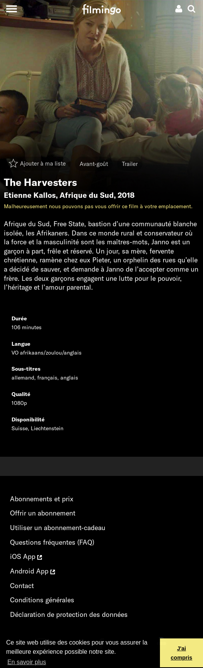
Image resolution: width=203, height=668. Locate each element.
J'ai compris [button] (181, 653)
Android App (32, 571)
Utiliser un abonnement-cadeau (57, 527)
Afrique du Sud (87, 195)
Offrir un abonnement (42, 513)
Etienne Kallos (30, 195)
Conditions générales (42, 599)
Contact (22, 585)
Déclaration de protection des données (69, 614)
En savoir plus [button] (26, 662)
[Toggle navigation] (11, 8)
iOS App (26, 556)
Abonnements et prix (41, 498)
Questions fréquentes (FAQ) (52, 542)
